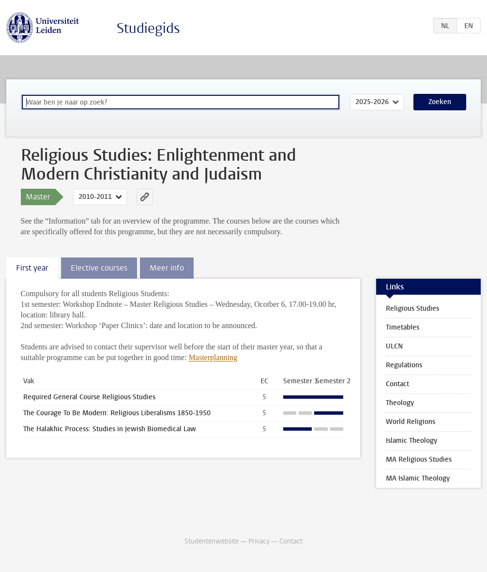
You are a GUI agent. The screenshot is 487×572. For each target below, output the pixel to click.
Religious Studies (412, 308)
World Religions (410, 421)
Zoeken (439, 101)
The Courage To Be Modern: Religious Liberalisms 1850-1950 (117, 413)
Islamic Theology (411, 440)
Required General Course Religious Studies (89, 397)
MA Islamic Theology (418, 478)
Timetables (402, 327)
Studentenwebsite (211, 541)
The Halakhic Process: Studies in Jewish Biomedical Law (109, 429)
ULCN (394, 346)
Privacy (259, 541)
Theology (400, 402)
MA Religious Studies (419, 459)
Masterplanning (213, 357)
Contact (397, 384)
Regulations (404, 365)
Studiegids (148, 28)
